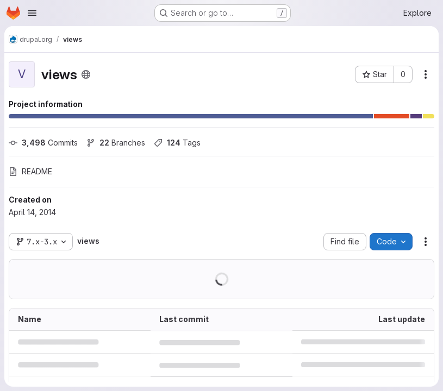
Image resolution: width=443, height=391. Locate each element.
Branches (115, 142)
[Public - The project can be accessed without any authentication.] (86, 74)
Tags (177, 142)
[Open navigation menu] (32, 13)
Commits (43, 142)
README (30, 171)
